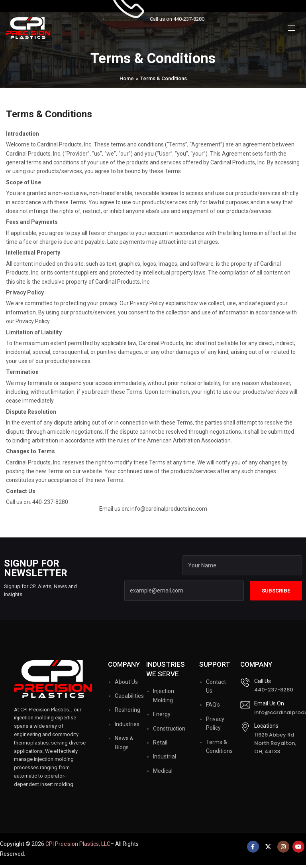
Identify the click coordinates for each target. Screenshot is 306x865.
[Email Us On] (245, 705)
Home (127, 78)
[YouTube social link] (298, 847)
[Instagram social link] (283, 847)
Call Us (262, 681)
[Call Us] (245, 682)
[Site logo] (28, 27)
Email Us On (269, 703)
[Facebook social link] (253, 847)
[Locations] (245, 727)
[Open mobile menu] (291, 28)
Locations (266, 726)
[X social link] (268, 847)
